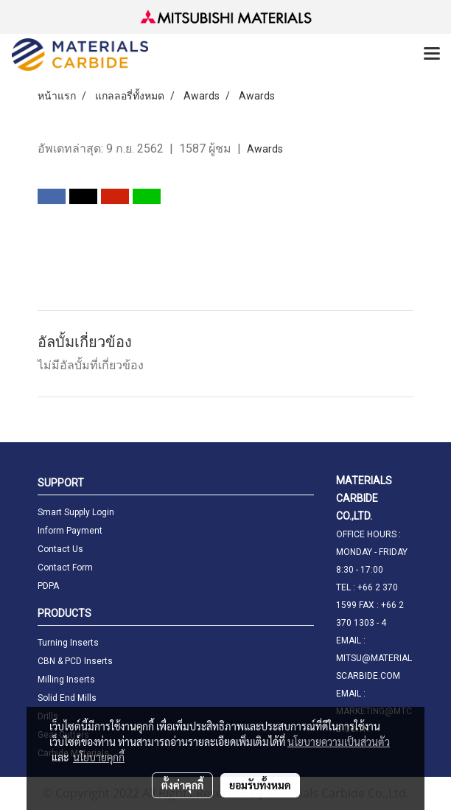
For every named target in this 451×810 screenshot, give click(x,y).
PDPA (48, 586)
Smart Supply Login (76, 512)
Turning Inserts (68, 643)
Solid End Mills (67, 698)
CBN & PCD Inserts (75, 661)
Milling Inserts (66, 679)
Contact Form (65, 567)
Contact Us (60, 549)
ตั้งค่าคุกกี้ (182, 785)
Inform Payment (70, 531)
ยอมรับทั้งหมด (260, 785)
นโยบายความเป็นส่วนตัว (338, 741)
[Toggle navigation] (432, 54)
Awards (265, 149)
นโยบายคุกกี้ (99, 757)
